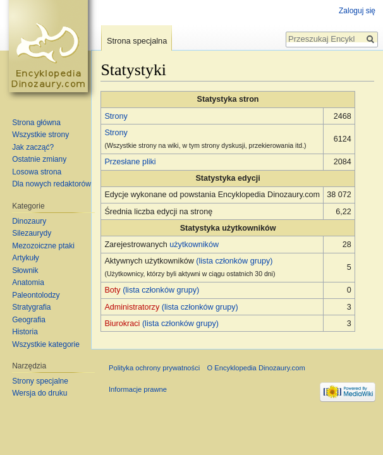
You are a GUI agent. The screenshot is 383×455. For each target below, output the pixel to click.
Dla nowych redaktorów (51, 183)
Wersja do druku (39, 393)
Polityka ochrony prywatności (154, 368)
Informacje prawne (138, 389)
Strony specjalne (40, 381)
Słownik (25, 270)
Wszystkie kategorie (46, 344)
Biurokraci (122, 323)
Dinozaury (29, 221)
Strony (115, 116)
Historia (25, 331)
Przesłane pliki (129, 161)
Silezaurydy (31, 233)
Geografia (29, 319)
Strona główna (36, 122)
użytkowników (194, 244)
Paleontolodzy (35, 295)
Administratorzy (131, 307)
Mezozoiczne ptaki (43, 245)
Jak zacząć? (33, 147)
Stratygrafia (31, 307)
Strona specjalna (137, 41)
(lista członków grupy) (234, 261)
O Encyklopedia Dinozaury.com (256, 368)
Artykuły (25, 257)
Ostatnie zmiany (39, 159)
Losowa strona (36, 171)
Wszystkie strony (40, 134)
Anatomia (28, 282)
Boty (112, 290)
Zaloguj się (357, 10)
